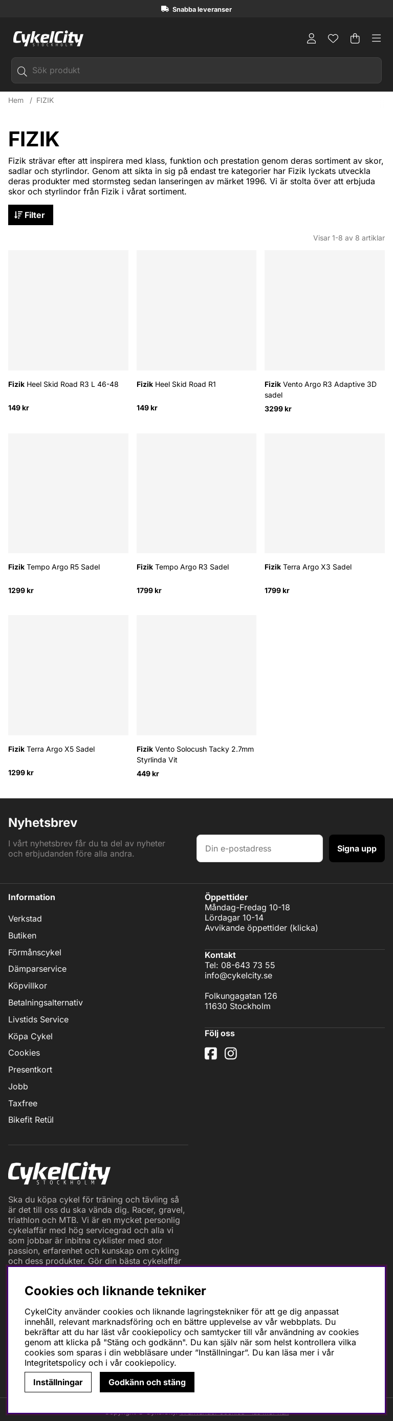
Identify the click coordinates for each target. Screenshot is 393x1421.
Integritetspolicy (55, 1363)
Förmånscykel (34, 952)
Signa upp (357, 848)
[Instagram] (233, 1058)
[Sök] (196, 70)
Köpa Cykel (30, 1036)
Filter (31, 215)
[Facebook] (212, 1058)
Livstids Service (38, 1020)
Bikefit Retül (31, 1120)
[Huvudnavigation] (376, 38)
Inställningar (58, 1382)
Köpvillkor (27, 986)
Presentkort (30, 1070)
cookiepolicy (149, 1363)
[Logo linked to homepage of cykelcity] (45, 38)
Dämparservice (37, 969)
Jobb (18, 1087)
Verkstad (25, 919)
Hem (16, 100)
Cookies (24, 1053)
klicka (304, 928)
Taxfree (22, 1103)
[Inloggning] (311, 38)
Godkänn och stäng (147, 1382)
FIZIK (45, 100)
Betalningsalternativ (45, 1003)
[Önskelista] (333, 38)
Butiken (22, 936)
